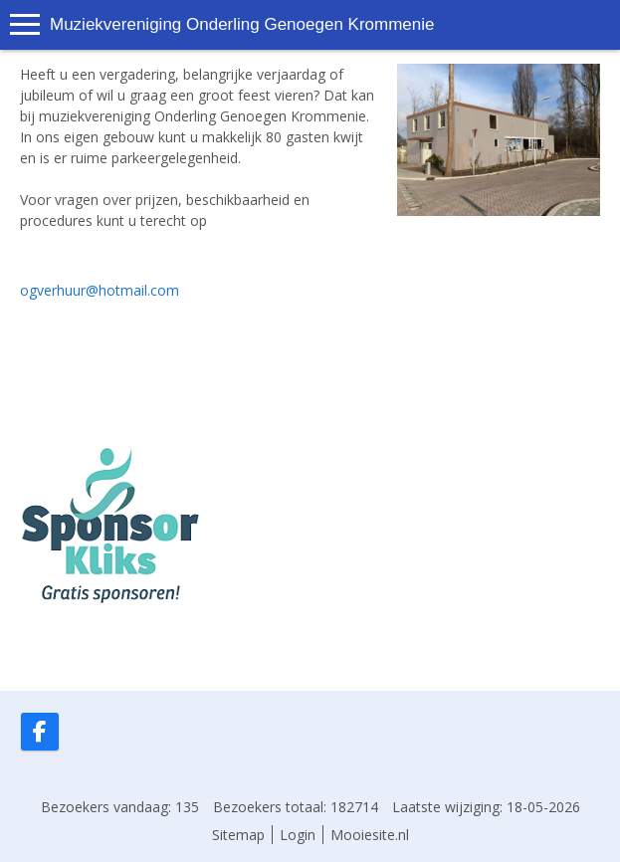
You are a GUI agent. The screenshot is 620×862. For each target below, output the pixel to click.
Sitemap (238, 834)
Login (297, 834)
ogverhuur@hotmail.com (99, 290)
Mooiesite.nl (369, 834)
